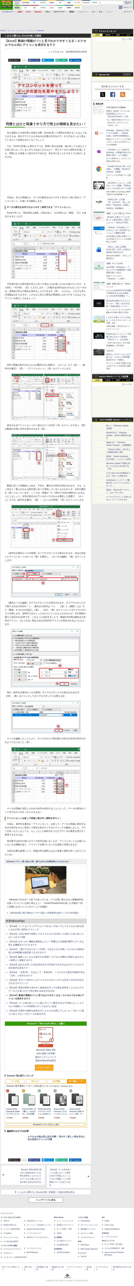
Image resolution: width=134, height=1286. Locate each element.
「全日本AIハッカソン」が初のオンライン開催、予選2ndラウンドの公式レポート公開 (118, 185)
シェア (36, 60)
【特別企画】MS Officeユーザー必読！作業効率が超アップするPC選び (44, 913)
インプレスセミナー (34, 1233)
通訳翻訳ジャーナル (88, 1229)
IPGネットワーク (108, 1241)
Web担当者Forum (9, 1225)
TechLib (83, 1256)
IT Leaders (7, 1233)
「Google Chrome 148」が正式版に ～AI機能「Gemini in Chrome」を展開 (118, 169)
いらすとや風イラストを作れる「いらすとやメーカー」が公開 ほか (118, 320)
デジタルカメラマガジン (12, 1249)
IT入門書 (56, 1081)
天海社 (107, 1221)
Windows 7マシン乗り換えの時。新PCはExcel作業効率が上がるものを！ (38, 861)
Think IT (6, 1221)
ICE (103, 1217)
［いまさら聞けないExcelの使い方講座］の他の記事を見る (46, 1192)
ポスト (16, 60)
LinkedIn (77, 60)
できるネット (8, 1253)
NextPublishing (32, 1252)
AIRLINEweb (85, 1221)
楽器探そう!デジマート (65, 1225)
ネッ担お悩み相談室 (10, 1241)
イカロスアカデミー (88, 1237)
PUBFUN (105, 1233)
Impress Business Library (36, 1229)
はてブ (49, 60)
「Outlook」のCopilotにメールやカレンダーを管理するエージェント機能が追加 (118, 230)
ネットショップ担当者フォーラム (39, 1225)
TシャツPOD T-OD (64, 1229)
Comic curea (109, 1225)
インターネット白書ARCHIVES (15, 1257)
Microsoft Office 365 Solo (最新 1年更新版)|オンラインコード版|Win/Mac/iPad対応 (45, 1055)
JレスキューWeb (87, 1233)
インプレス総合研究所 (11, 1229)
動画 (100, 12)
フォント (109, 12)
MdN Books (85, 1245)
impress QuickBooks (112, 1229)
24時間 (107, 35)
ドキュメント (83, 12)
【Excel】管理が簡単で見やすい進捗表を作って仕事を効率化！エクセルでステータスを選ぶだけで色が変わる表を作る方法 (31, 1175)
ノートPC (15, 1081)
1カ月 (128, 35)
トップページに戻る (46, 1200)
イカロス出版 (83, 1217)
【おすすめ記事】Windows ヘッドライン (115, 420)
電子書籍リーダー (76, 1081)
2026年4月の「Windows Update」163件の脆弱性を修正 (118, 435)
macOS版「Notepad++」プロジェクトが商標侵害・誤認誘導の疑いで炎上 (118, 270)
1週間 (118, 35)
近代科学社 (58, 1249)
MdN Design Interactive (89, 1249)
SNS (93, 12)
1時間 (97, 35)
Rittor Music (58, 1217)
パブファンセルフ (111, 1237)
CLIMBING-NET (63, 1245)
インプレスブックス (34, 1248)
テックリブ (82, 1253)
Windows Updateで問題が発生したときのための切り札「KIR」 (118, 466)
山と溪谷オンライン (64, 1241)
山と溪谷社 (58, 1237)
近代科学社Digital (63, 1252)
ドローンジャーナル (10, 1237)
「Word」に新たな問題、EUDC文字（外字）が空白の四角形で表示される (118, 249)
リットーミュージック (65, 1221)
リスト (24, 60)
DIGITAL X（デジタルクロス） (38, 1237)
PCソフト (35, 1081)
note (63, 60)
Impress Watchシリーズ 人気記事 (113, 376)
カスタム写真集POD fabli (114, 1248)
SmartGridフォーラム (34, 1221)
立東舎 (59, 1233)
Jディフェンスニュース (89, 1225)
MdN (79, 1241)
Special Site (104, 75)
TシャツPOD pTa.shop (113, 1244)
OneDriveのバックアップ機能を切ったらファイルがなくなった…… (118, 483)
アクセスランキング (107, 31)
